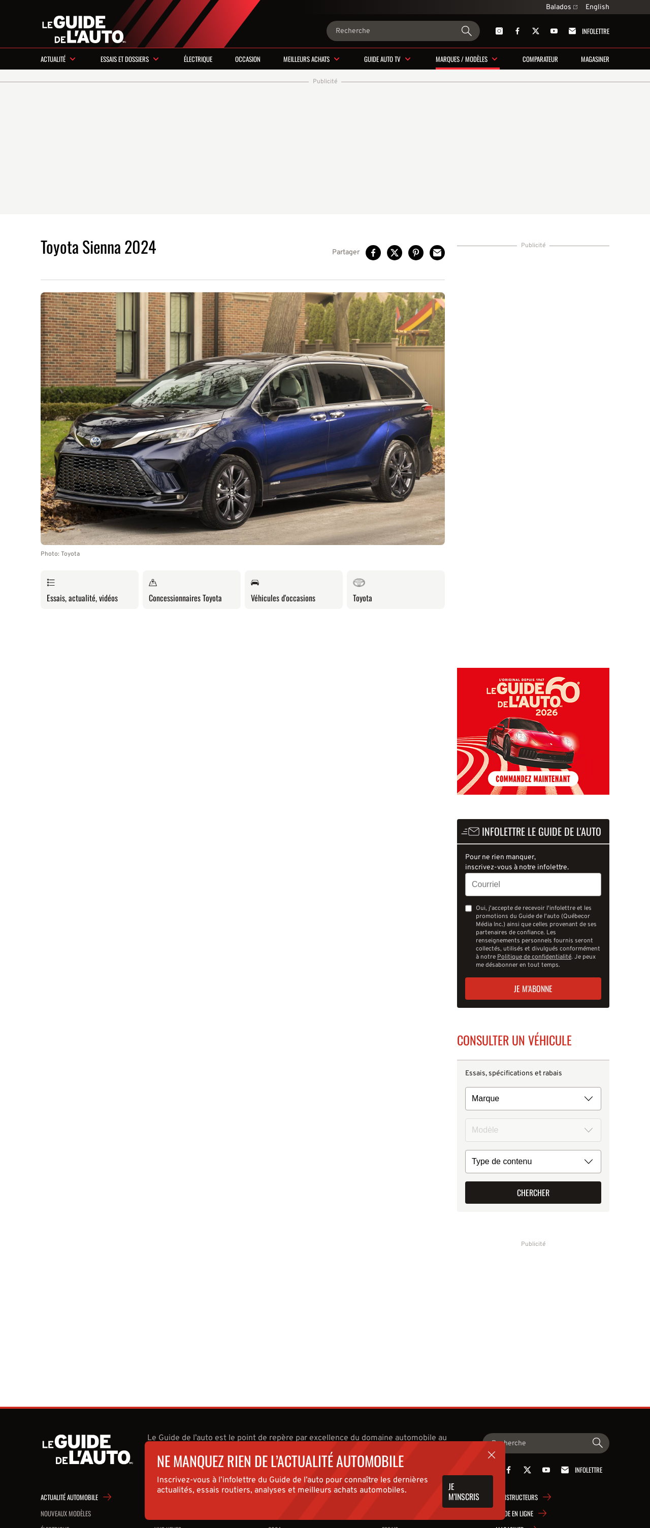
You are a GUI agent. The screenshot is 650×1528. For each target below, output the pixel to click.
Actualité (53, 59)
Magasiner (595, 59)
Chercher (533, 1192)
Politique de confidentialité (534, 957)
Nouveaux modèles (66, 1513)
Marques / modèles (462, 59)
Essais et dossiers (125, 59)
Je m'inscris (463, 1491)
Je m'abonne (533, 988)
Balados (561, 7)
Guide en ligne (514, 1513)
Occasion (248, 59)
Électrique (198, 59)
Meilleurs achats (306, 59)
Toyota (362, 590)
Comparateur (540, 59)
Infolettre (587, 31)
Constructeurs (517, 1497)
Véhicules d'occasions (283, 590)
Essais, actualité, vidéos (82, 590)
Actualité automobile (69, 1497)
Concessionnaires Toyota (185, 590)
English (597, 7)
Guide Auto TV (382, 59)
